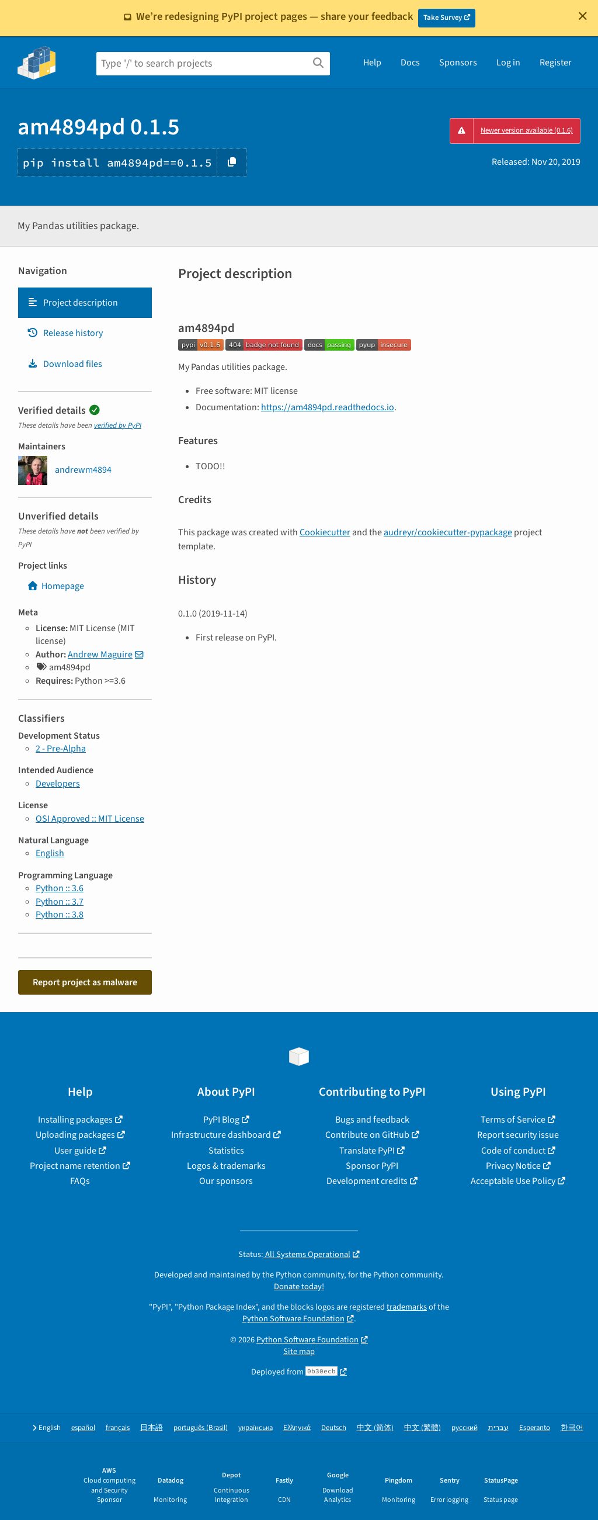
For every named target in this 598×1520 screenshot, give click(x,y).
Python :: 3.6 (60, 888)
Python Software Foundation (293, 1319)
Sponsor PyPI (372, 1165)
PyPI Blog (221, 1119)
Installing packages (75, 1119)
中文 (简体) (375, 1428)
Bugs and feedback (372, 1119)
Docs (410, 62)
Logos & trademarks (226, 1165)
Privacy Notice (513, 1165)
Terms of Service (513, 1119)
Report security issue (518, 1134)
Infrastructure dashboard (221, 1134)
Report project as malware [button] (85, 982)
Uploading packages (75, 1134)
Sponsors (458, 62)
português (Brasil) (200, 1428)
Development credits (367, 1181)
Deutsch (333, 1428)
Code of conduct (513, 1150)
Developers (58, 783)
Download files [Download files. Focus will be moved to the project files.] (64, 364)
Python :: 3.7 (60, 901)
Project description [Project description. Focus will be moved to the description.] (72, 302)
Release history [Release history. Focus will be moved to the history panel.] (65, 333)
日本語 (151, 1428)
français (118, 1428)
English (50, 853)
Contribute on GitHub (367, 1134)
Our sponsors (226, 1181)
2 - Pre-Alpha (61, 748)
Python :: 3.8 (60, 914)
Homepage (55, 586)
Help (372, 62)
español (83, 1428)
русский (464, 1428)
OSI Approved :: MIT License (90, 818)
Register (556, 62)
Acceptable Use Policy (513, 1181)
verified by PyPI (117, 425)
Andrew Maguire (100, 654)
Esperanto (534, 1428)
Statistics (226, 1150)
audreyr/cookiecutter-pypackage (448, 532)
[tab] (85, 303)
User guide (75, 1150)
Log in (508, 62)
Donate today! (299, 1286)
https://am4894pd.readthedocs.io (327, 407)
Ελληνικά (297, 1428)
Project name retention (75, 1165)
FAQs (80, 1181)
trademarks (407, 1307)
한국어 (572, 1428)
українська (255, 1428)
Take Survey (442, 17)
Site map (299, 1351)
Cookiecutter (325, 532)
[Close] (582, 15)
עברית (498, 1428)
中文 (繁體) (422, 1428)
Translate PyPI (367, 1150)
